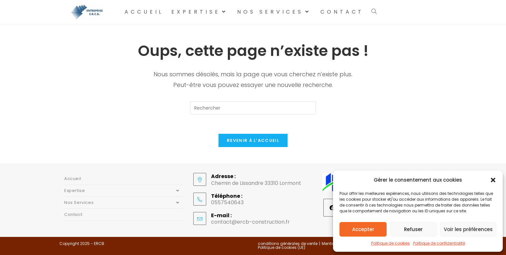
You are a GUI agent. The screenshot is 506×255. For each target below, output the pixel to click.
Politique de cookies (390, 243)
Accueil (72, 178)
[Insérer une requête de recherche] (253, 107)
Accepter (363, 229)
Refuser (413, 229)
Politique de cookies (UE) (281, 247)
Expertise (124, 191)
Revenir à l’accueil (253, 140)
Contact (73, 214)
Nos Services (124, 202)
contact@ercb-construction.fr (250, 222)
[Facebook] (332, 208)
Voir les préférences (468, 229)
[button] (493, 180)
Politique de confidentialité (439, 243)
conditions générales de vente (288, 243)
